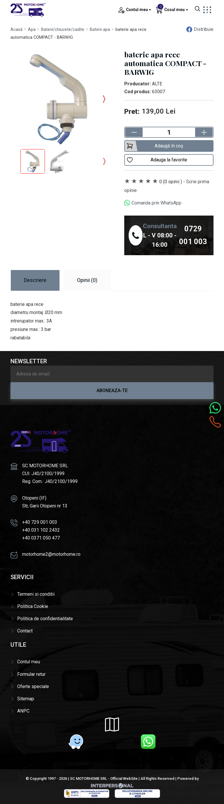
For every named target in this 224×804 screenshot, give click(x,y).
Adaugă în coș (154, 145)
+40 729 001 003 (39, 522)
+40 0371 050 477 (41, 538)
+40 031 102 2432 (41, 530)
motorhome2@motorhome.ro (51, 554)
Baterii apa (100, 29)
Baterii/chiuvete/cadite (62, 29)
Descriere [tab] (35, 280)
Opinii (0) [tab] (87, 280)
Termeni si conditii (36, 594)
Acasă (16, 29)
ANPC (23, 711)
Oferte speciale (33, 686)
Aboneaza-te (112, 390)
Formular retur (31, 674)
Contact (25, 631)
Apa (32, 29)
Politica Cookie (32, 606)
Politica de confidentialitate (45, 618)
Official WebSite (124, 778)
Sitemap (25, 698)
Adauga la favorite (156, 159)
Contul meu (28, 661)
